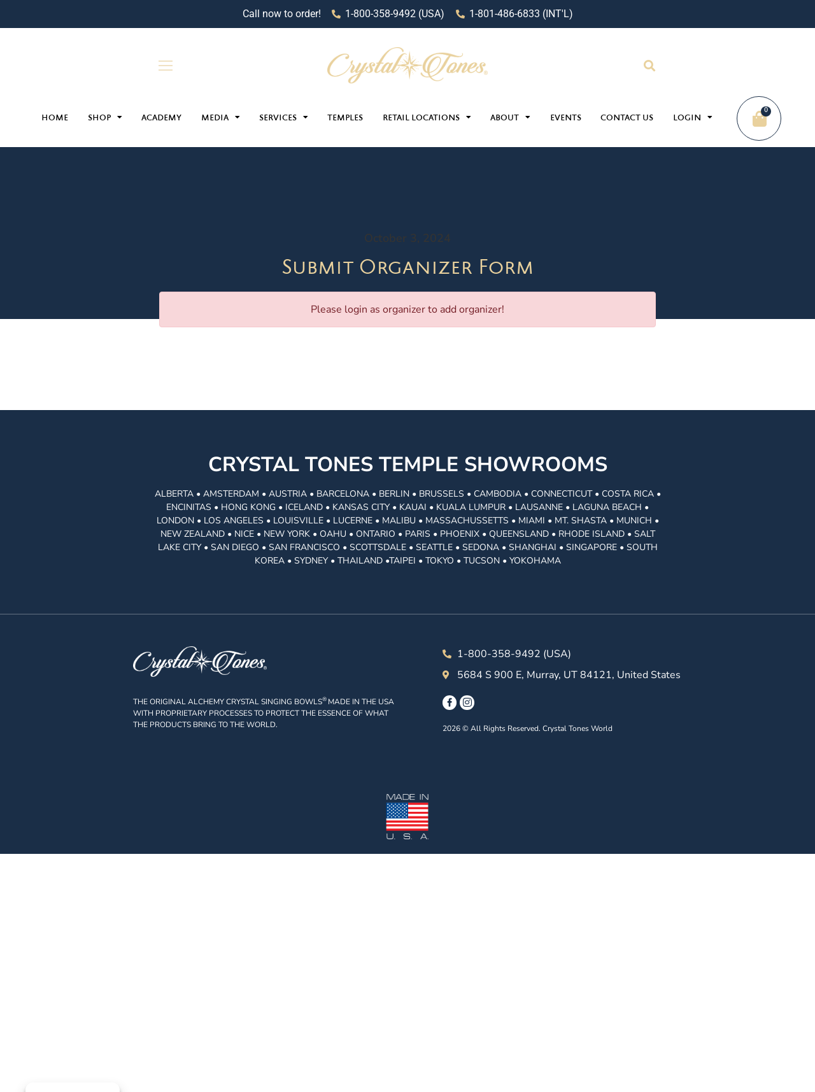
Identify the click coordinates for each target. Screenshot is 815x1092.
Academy (161, 118)
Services (283, 117)
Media (220, 117)
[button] (649, 65)
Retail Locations (427, 117)
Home (54, 118)
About (510, 117)
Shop (105, 117)
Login (692, 117)
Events (565, 118)
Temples (345, 118)
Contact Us (626, 118)
